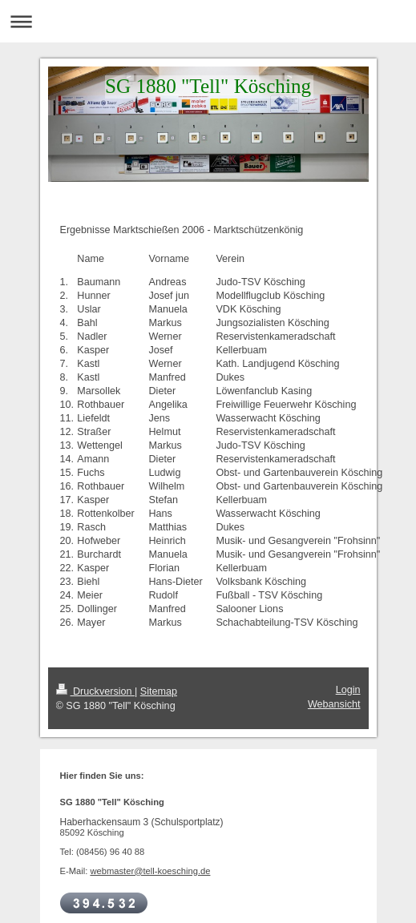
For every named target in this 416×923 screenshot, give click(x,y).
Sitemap (158, 691)
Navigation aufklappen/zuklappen (208, 21)
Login (348, 689)
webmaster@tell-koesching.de (150, 871)
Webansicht (334, 704)
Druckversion (95, 691)
